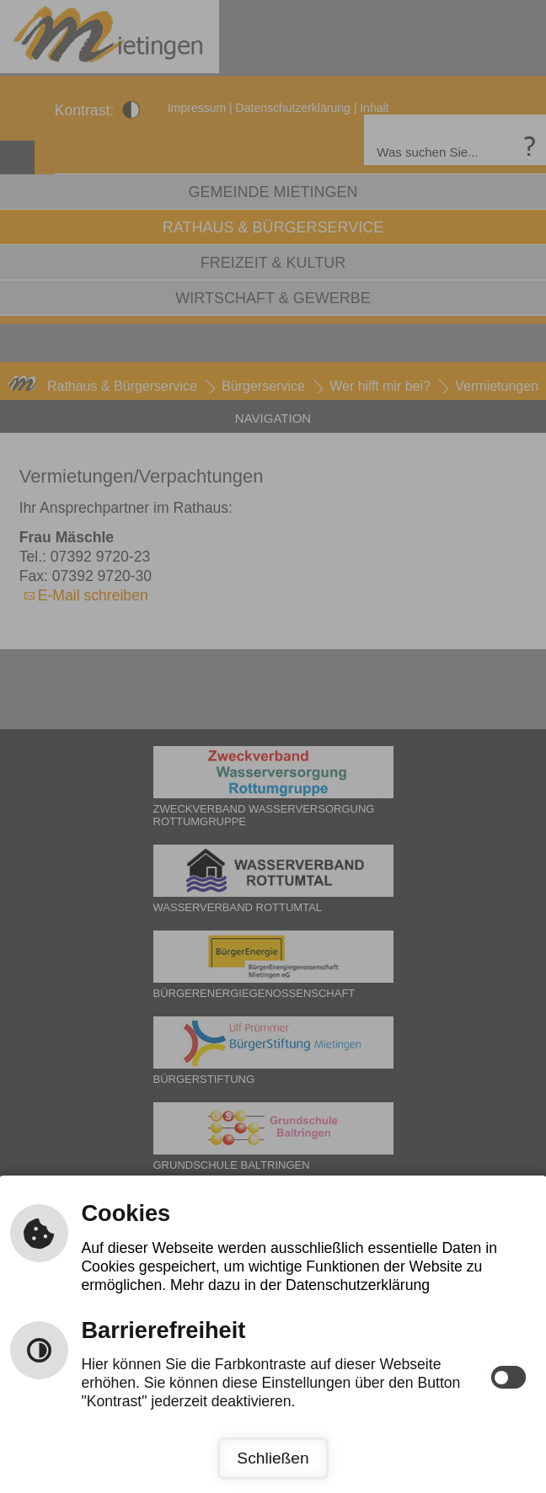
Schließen (272, 1458)
